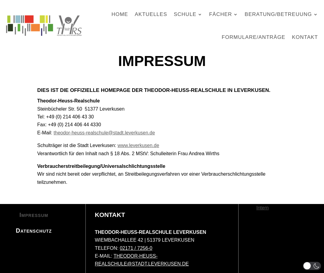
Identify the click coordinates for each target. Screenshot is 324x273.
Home (119, 14)
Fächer (220, 14)
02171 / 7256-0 (136, 248)
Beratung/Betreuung (278, 14)
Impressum (33, 215)
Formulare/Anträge (253, 37)
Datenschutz (34, 230)
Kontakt (305, 37)
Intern (262, 207)
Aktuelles (151, 14)
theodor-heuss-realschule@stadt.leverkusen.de (104, 132)
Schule (185, 14)
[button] (312, 266)
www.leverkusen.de (138, 145)
